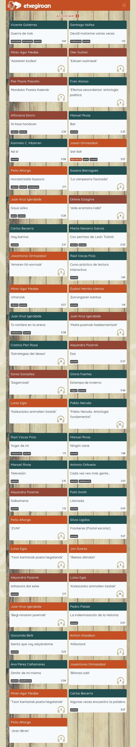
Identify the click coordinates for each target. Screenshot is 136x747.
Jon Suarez (78, 549)
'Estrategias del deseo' (28, 354)
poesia (37, 41)
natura (14, 132)
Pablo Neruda (80, 403)
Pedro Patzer (80, 606)
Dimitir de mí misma (26, 673)
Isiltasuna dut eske (25, 586)
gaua (85, 159)
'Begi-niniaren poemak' (28, 615)
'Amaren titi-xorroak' (26, 264)
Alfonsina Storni (23, 115)
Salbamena (19, 501)
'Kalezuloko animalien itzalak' (33, 411)
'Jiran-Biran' (20, 731)
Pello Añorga (21, 170)
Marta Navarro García (87, 228)
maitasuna (76, 41)
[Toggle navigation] (124, 5)
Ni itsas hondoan (23, 124)
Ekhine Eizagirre (82, 199)
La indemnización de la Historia (94, 615)
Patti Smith (78, 492)
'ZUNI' (15, 528)
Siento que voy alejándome (32, 644)
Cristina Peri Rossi (24, 345)
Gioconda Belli (22, 635)
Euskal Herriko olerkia (87, 289)
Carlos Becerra (22, 228)
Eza (73, 354)
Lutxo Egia (19, 403)
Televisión (18, 473)
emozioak (27, 41)
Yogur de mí (20, 445)
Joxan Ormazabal (84, 143)
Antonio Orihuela (83, 465)
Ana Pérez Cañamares (28, 664)
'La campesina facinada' (89, 179)
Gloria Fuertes (81, 374)
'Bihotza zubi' (80, 673)
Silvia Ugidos (80, 520)
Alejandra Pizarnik (84, 345)
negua (74, 390)
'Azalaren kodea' (24, 61)
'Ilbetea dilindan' (82, 557)
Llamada (77, 501)
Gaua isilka (19, 208)
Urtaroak (18, 297)
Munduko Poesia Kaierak (30, 90)
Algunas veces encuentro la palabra (97, 702)
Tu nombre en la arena (28, 325)
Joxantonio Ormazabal (28, 256)
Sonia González (23, 374)
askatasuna (84, 481)
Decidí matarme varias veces (92, 33)
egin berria (76, 159)
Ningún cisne (79, 445)
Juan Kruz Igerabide (26, 199)
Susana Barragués (84, 170)
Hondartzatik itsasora (27, 179)
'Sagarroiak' (20, 382)
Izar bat (76, 151)
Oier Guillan (79, 52)
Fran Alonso (79, 81)
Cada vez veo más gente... (90, 473)
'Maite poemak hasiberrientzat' (93, 325)
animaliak (16, 41)
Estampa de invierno (85, 382)
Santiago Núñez (82, 25)
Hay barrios (19, 237)
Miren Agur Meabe (24, 52)
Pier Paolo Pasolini (25, 81)
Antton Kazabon (82, 635)
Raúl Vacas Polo (82, 256)
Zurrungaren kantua (85, 297)
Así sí (14, 151)
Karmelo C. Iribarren (26, 143)
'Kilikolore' (78, 644)
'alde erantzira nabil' (85, 208)
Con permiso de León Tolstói (92, 237)
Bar (73, 124)
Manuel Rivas (80, 115)
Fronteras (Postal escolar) (90, 528)
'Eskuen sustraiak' (83, 61)
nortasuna (33, 187)
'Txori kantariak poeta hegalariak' (37, 557)
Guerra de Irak (22, 33)
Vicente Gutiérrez (24, 25)
